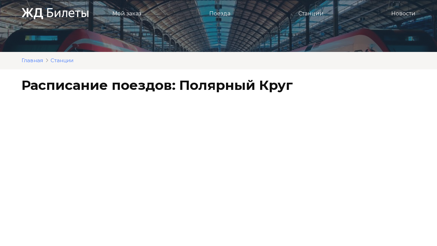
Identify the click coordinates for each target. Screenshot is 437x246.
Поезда (219, 13)
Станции (311, 13)
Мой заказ (126, 13)
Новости (403, 13)
